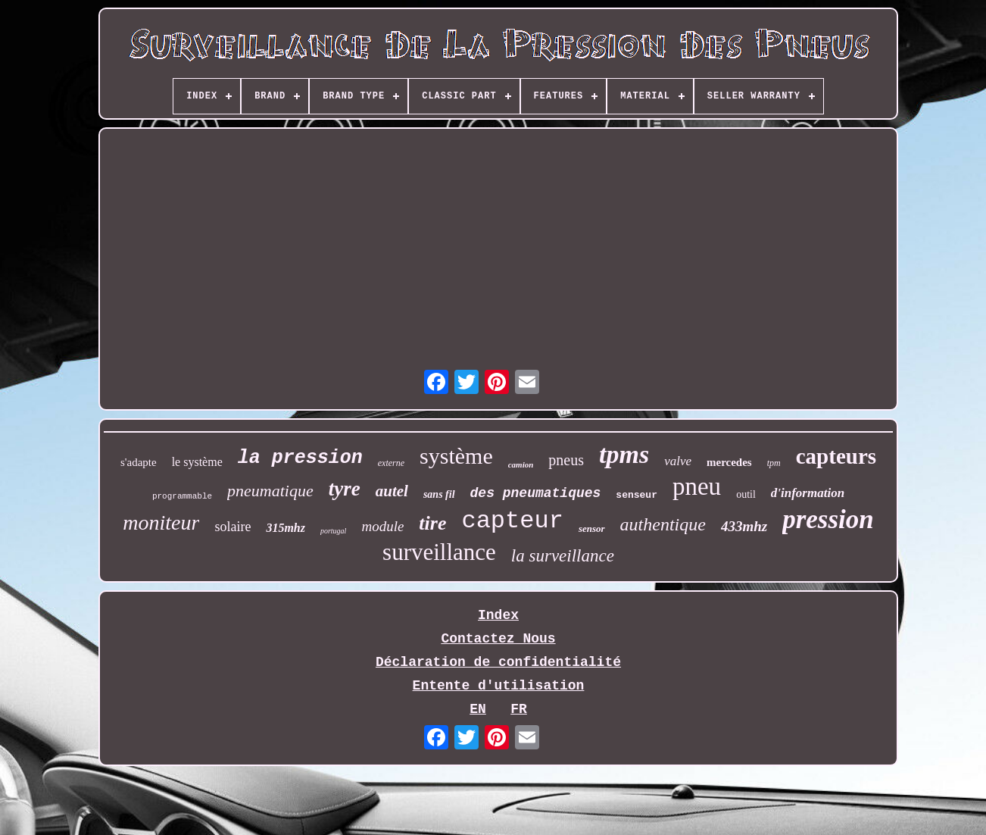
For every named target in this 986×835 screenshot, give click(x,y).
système (456, 455)
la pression (300, 458)
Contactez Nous (498, 638)
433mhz (744, 526)
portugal (333, 531)
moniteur (161, 522)
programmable (182, 496)
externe (391, 463)
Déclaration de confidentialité (498, 662)
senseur (636, 495)
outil (746, 494)
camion (521, 464)
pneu (696, 486)
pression (828, 519)
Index (498, 615)
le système (197, 461)
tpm (774, 463)
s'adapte (138, 462)
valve (677, 461)
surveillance (439, 552)
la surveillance (562, 555)
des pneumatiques (535, 493)
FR (518, 709)
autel (392, 491)
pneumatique (270, 490)
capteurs (836, 456)
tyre (344, 488)
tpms (624, 454)
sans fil (439, 494)
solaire (232, 526)
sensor (592, 528)
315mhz (285, 527)
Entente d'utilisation (499, 685)
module (382, 526)
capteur (512, 521)
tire (432, 523)
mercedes (729, 462)
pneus (566, 460)
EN (478, 709)
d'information (807, 493)
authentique (663, 524)
